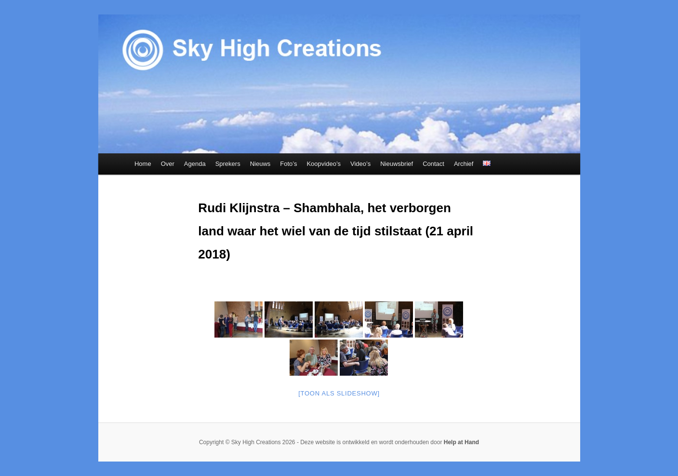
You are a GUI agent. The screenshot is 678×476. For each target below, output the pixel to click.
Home (142, 163)
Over (167, 163)
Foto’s (288, 163)
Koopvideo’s (323, 163)
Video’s (360, 163)
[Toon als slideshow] (339, 393)
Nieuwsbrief (396, 163)
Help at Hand (461, 442)
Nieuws (260, 163)
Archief (463, 163)
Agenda (195, 163)
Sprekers (227, 163)
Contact (433, 163)
